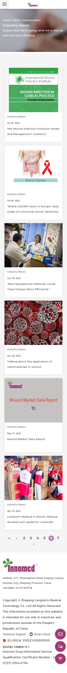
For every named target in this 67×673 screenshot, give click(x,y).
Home (6, 20)
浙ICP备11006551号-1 (16, 647)
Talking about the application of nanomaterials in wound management (29, 367)
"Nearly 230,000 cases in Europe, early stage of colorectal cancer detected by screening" (33, 212)
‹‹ (9, 538)
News (16, 20)
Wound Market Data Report (26, 439)
